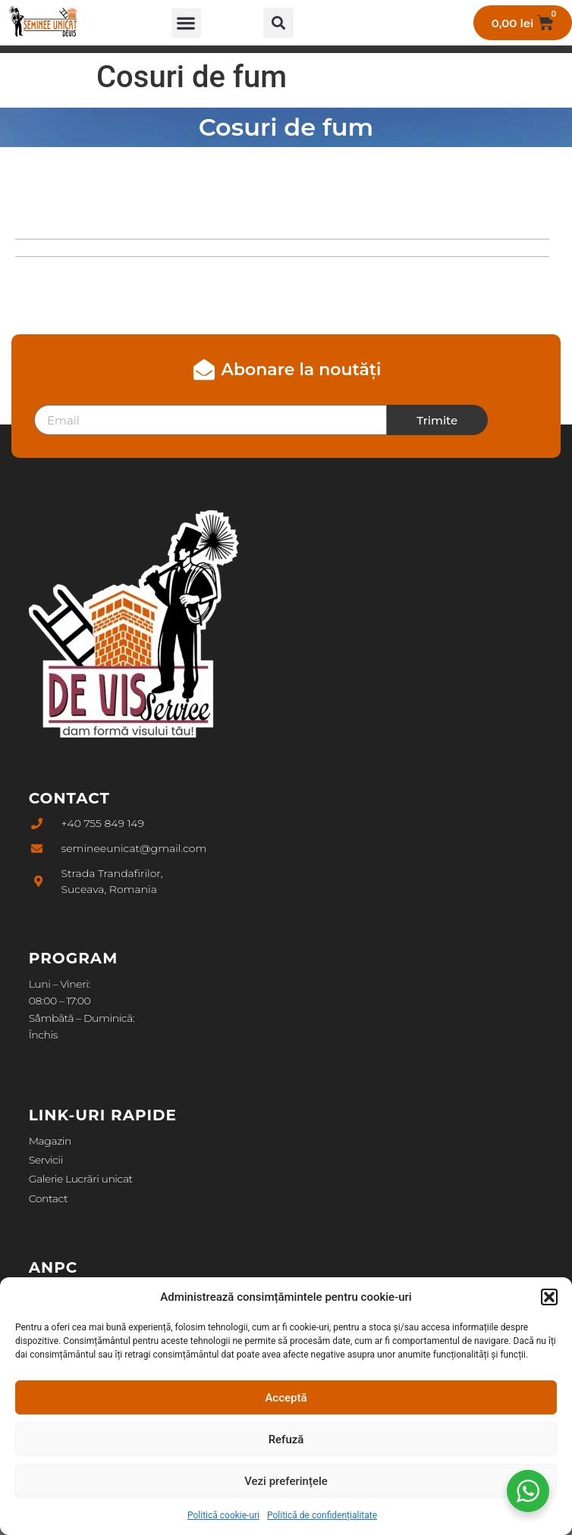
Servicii (46, 1160)
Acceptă (285, 1398)
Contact (48, 1198)
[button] (549, 1297)
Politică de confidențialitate (322, 1515)
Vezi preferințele (286, 1481)
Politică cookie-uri (223, 1515)
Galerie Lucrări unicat (81, 1179)
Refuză (286, 1439)
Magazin (50, 1141)
